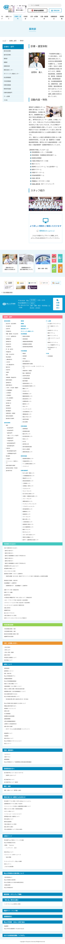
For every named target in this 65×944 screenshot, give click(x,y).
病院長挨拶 (6, 668)
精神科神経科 (9, 380)
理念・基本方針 (7, 674)
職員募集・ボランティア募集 (12, 894)
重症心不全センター (27, 417)
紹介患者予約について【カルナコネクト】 (14, 773)
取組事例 (6, 926)
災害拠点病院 (7, 885)
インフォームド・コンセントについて (12, 814)
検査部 (24, 354)
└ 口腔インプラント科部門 (12, 436)
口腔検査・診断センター (28, 486)
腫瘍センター (26, 389)
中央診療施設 (7, 81)
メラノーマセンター (27, 499)
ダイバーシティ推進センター (11, 74)
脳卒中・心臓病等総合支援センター (31, 540)
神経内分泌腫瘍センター (28, 537)
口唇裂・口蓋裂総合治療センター (30, 496)
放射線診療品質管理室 (28, 347)
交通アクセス (7, 757)
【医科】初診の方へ (8, 551)
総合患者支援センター (28, 436)
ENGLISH (55, 10)
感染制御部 (25, 339)
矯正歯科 (8, 456)
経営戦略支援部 (26, 431)
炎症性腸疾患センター (28, 412)
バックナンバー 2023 (11, 848)
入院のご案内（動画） (9, 652)
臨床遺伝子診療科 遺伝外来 (10, 581)
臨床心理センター (27, 519)
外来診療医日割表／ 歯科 (10, 631)
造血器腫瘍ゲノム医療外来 (10, 583)
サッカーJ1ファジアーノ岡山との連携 (13, 861)
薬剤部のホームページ (47, 231)
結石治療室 (25, 422)
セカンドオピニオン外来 (9, 571)
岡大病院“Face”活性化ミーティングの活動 (14, 840)
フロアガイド (7, 754)
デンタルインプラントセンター (30, 504)
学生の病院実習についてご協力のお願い (13, 829)
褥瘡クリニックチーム (53, 336)
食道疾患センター (27, 514)
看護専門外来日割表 (8, 637)
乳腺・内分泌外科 (10, 354)
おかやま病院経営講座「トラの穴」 (14, 936)
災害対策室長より (8, 877)
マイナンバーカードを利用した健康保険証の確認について (17, 806)
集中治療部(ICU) (26, 361)
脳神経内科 (8, 342)
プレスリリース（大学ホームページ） (12, 855)
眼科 (7, 375)
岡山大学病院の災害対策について (14, 873)
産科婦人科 (8, 403)
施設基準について (8, 733)
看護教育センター (27, 512)
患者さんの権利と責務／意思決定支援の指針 (14, 689)
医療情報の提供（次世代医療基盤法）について (15, 691)
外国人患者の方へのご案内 (10, 616)
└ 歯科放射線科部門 (10, 443)
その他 (5, 100)
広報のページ (8, 836)
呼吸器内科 (8, 331)
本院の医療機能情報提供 (9, 721)
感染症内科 (8, 344)
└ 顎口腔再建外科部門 (11, 451)
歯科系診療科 (7, 55)
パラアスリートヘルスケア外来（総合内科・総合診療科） (17, 603)
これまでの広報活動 (8, 867)
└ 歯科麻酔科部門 (10, 446)
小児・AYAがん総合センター (29, 535)
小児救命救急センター (28, 522)
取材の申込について (8, 738)
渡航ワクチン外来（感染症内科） (11, 590)
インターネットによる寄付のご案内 (12, 904)
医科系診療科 (7, 51)
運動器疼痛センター (27, 414)
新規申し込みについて (11, 775)
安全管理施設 (7, 77)
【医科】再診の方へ (8, 553)
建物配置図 (6, 759)
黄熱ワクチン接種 (8, 592)
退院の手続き (7, 655)
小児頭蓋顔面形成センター (29, 476)
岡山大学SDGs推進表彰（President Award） (14, 929)
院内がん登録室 (26, 449)
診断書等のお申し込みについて (11, 566)
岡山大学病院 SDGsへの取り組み (14, 922)
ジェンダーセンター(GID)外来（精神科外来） (14, 605)
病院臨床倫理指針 (8, 679)
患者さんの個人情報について (10, 684)
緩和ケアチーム (51, 333)
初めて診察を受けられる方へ (10, 548)
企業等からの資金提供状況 (10, 724)
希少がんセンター (27, 532)
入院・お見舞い (34, 18)
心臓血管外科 (9, 360)
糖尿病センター (26, 404)
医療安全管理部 (26, 336)
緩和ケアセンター (27, 530)
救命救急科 (8, 408)
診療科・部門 (18, 18)
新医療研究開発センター (28, 459)
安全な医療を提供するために (10, 694)
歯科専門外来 (9, 471)
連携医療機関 (7, 719)
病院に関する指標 (8, 727)
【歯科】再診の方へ (8, 561)
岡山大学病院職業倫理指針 (10, 681)
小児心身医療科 (9, 398)
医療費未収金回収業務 (9, 716)
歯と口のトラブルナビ (9, 613)
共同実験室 (50, 356)
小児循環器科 (9, 390)
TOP (2, 18)
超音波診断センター (27, 399)
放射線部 (25, 356)
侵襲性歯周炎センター (28, 501)
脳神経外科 (8, 383)
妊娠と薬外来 (36, 184)
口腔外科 (8, 448)
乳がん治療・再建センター (29, 473)
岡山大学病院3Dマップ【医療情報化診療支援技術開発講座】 (18, 762)
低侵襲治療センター (27, 401)
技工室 (24, 442)
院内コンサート (7, 744)
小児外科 (8, 362)
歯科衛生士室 (26, 444)
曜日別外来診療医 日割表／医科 (11, 634)
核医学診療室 (26, 419)
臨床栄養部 (25, 381)
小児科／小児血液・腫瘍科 (12, 388)
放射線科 (8, 406)
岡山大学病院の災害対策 (9, 880)
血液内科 (8, 329)
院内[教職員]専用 (7, 293)
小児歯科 (8, 459)
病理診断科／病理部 (10, 413)
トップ (4, 41)
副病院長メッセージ (8, 671)
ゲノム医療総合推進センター (29, 464)
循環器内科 (8, 339)
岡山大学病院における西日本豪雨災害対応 (14, 882)
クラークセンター (27, 517)
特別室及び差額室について (10, 658)
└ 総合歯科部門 (9, 428)
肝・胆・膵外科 (9, 349)
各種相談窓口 (54, 18)
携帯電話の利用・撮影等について (11, 817)
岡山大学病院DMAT (8, 888)
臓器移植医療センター (28, 396)
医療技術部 (7, 66)
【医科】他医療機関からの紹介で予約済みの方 (15, 556)
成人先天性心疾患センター (29, 494)
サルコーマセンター (27, 491)
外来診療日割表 (8, 625)
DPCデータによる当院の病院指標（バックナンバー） (18, 729)
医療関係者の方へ (9, 769)
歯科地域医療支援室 (27, 447)
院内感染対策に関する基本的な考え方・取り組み (17, 699)
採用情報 (62, 18)
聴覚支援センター (8, 70)
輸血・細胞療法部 (27, 373)
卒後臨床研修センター (28, 461)
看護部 (5, 62)
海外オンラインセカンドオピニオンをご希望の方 (15, 618)
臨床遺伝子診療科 (10, 419)
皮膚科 (7, 372)
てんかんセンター (27, 489)
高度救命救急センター (28, 383)
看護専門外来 (7, 610)
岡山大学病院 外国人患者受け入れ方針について (15, 703)
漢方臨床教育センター (28, 509)
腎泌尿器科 (8, 357)
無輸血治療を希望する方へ (10, 706)
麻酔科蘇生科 (9, 385)
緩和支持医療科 (9, 416)
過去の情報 (8, 857)
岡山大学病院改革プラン (9, 676)
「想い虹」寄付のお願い (11, 900)
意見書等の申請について (9, 569)
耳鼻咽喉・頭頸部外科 (11, 377)
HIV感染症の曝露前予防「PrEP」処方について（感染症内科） (18, 598)
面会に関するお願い (8, 827)
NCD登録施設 (7, 714)
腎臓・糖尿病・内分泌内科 (12, 334)
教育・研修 (7, 787)
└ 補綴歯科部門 (9, 438)
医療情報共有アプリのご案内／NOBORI (13, 804)
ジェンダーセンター (27, 409)
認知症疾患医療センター (28, 481)
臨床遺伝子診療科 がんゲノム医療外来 (13, 574)
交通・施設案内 (44, 18)
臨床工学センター (27, 434)
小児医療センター (27, 483)
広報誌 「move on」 (9, 845)
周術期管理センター (27, 394)
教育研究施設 (7, 89)
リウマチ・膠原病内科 (11, 336)
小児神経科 (8, 393)
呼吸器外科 (8, 352)
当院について (9, 18)
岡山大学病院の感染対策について (11, 697)
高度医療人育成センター (28, 524)
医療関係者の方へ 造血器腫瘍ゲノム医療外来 (16, 586)
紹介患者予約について (9, 780)
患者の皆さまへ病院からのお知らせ (14, 797)
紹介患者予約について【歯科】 (11, 782)
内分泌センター (26, 391)
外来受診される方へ (10, 544)
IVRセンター (25, 407)
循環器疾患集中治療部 (28, 364)
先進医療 (6, 736)
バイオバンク (26, 466)
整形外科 (8, 367)
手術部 (24, 359)
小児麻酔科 (8, 395)
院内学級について (8, 660)
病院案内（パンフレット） (10, 709)
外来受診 (25, 18)
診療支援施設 (7, 85)
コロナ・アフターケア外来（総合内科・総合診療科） (16, 600)
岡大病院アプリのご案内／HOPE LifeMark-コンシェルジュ (17, 801)
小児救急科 (8, 401)
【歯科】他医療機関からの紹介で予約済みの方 (15, 563)
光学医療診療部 (26, 378)
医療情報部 (25, 429)
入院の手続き (7, 647)
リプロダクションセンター (29, 506)
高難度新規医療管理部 (28, 342)
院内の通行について (8, 819)
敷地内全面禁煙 (37, 10)
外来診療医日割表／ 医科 (10, 629)
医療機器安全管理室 (27, 344)
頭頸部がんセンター (27, 478)
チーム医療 (7, 96)
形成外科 (8, 370)
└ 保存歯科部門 (9, 430)
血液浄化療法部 (26, 376)
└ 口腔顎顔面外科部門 (11, 454)
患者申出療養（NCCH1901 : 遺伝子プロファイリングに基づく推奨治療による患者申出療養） (27, 576)
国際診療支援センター (28, 452)
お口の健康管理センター (28, 527)
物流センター (26, 439)
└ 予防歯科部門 (9, 441)
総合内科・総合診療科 (11, 324)
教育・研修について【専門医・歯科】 (12, 790)
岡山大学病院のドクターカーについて (12, 741)
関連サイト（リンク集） (11, 911)
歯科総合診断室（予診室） (12, 468)
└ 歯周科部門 (9, 433)
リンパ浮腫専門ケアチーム (54, 345)
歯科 (7, 425)
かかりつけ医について (9, 811)
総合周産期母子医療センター (29, 386)
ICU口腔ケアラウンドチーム (54, 324)
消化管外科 (8, 347)
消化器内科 (8, 326)
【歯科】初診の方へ (8, 558)
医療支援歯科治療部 (10, 466)
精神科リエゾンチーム (53, 342)
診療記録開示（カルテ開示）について (12, 686)
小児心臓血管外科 (10, 365)
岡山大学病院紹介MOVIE (9, 843)
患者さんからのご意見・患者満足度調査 (13, 809)
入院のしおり (7, 650)
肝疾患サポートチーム (53, 330)
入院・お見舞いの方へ (10, 643)
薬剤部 (5, 59)
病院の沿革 (6, 711)
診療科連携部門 (8, 93)
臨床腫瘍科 (8, 411)
